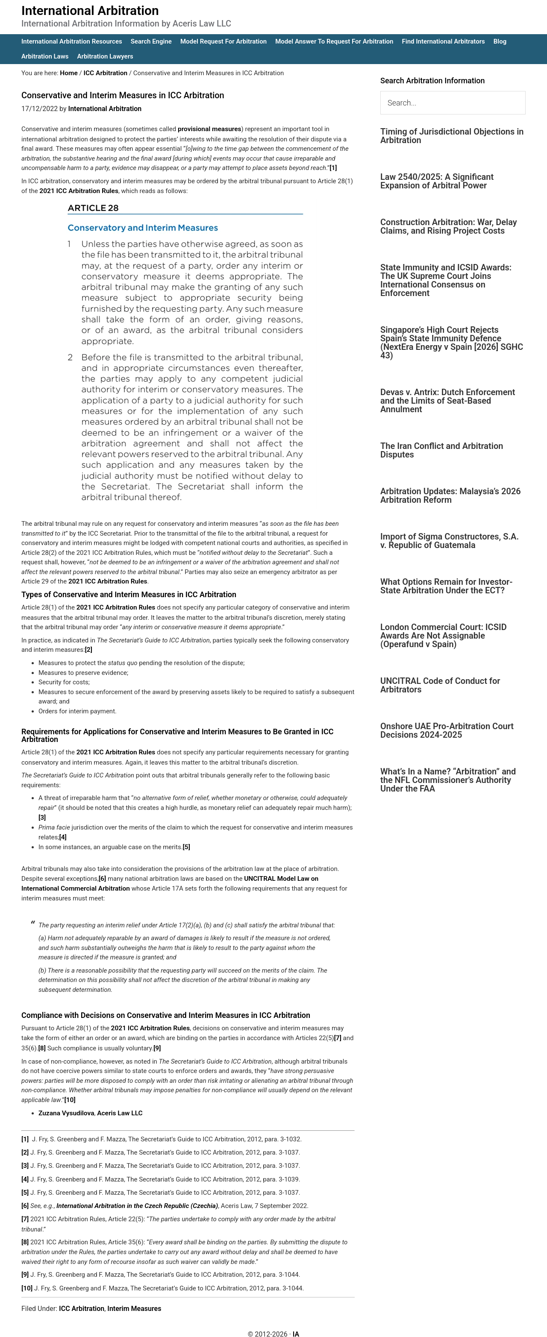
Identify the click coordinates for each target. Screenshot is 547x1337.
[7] (337, 1033)
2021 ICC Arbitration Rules (77, 190)
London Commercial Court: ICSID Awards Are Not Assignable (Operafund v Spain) (443, 635)
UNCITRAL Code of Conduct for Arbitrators (440, 685)
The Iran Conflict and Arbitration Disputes (441, 450)
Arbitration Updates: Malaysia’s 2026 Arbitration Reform (450, 495)
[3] (42, 814)
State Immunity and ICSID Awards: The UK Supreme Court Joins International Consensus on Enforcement (446, 280)
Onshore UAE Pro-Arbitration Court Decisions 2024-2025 (447, 730)
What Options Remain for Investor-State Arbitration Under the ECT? (446, 586)
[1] (333, 167)
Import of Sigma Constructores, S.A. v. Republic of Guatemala (449, 540)
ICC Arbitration (81, 1299)
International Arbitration (90, 10)
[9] (157, 1043)
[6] (102, 875)
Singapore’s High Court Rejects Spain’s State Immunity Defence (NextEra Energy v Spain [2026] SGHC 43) (451, 343)
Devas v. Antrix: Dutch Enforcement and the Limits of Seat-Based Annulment (447, 400)
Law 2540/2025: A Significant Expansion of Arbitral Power (437, 181)
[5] (186, 843)
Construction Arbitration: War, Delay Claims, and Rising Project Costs (448, 226)
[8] (42, 1043)
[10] (69, 1094)
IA (296, 1325)
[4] (62, 834)
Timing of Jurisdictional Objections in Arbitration (452, 135)
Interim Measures (134, 1299)
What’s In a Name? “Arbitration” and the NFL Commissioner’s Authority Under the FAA (448, 780)
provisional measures (208, 129)
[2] (88, 648)
